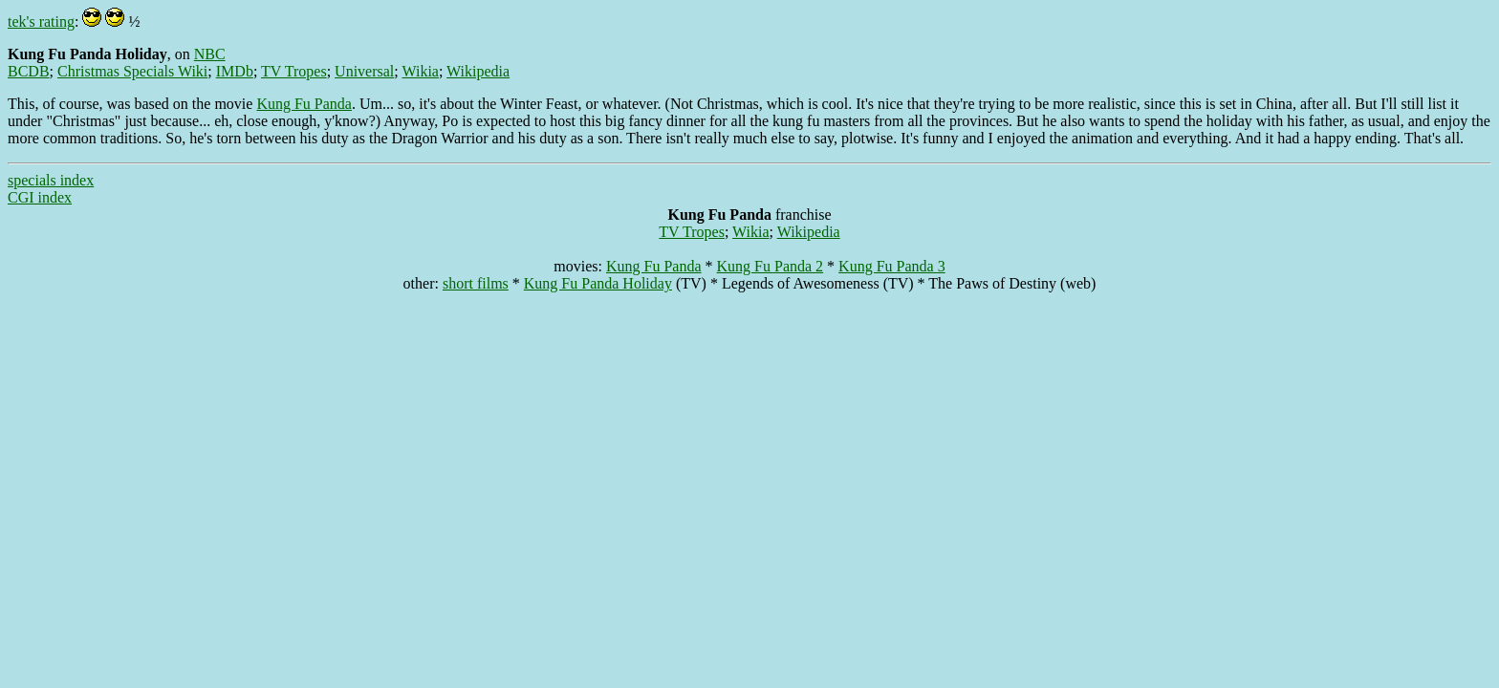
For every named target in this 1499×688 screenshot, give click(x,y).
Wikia (420, 71)
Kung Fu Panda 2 (770, 266)
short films (476, 283)
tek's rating (41, 21)
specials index (51, 180)
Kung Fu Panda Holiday (598, 283)
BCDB (29, 71)
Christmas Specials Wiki (132, 71)
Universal (364, 71)
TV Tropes (294, 71)
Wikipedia (478, 71)
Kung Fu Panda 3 (891, 266)
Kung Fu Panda (304, 104)
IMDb (234, 71)
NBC (210, 54)
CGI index (40, 197)
